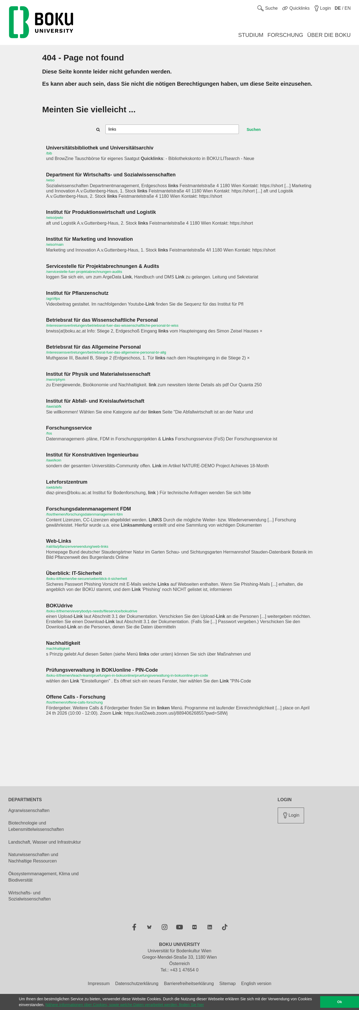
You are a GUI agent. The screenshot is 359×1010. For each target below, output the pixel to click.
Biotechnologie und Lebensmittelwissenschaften (36, 826)
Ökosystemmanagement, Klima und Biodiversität (43, 876)
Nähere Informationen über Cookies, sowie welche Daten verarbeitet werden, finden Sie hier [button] (124, 1005)
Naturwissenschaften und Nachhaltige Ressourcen (33, 857)
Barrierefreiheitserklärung (189, 983)
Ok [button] (339, 1002)
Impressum (99, 983)
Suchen (254, 129)
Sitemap (227, 983)
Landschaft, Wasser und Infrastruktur (44, 842)
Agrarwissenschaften (29, 810)
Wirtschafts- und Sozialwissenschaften (29, 896)
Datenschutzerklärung (136, 983)
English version (256, 983)
